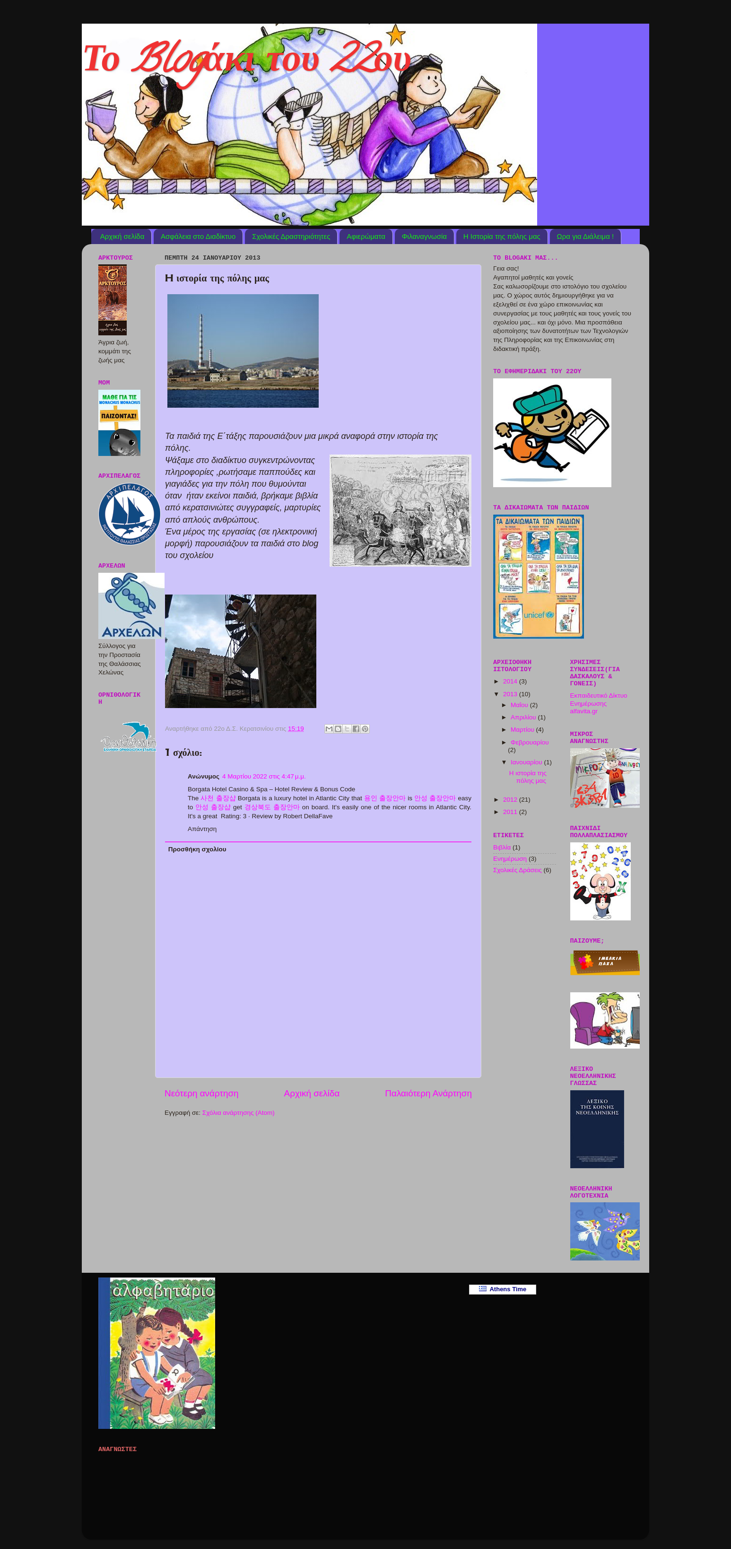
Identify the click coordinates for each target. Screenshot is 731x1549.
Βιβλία (502, 847)
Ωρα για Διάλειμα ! (585, 236)
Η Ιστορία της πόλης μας (501, 236)
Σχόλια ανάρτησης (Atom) (238, 1112)
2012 (511, 799)
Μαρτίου (523, 729)
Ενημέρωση (510, 858)
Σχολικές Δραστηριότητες (291, 236)
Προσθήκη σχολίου (197, 849)
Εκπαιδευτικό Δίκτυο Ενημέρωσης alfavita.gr (598, 703)
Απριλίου (524, 717)
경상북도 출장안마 (272, 807)
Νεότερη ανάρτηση (202, 1093)
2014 (511, 681)
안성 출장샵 (213, 807)
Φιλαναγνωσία (424, 236)
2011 (511, 811)
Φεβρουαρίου (530, 742)
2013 (511, 694)
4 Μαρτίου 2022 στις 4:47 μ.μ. (264, 776)
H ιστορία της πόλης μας (528, 777)
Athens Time (503, 1289)
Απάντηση (202, 828)
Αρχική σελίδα (122, 236)
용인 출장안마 (385, 798)
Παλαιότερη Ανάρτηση (428, 1093)
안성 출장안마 (435, 798)
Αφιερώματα (366, 236)
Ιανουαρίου (527, 762)
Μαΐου (520, 705)
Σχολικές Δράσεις (517, 870)
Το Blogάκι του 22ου (246, 63)
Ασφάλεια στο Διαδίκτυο (198, 236)
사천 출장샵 (217, 798)
